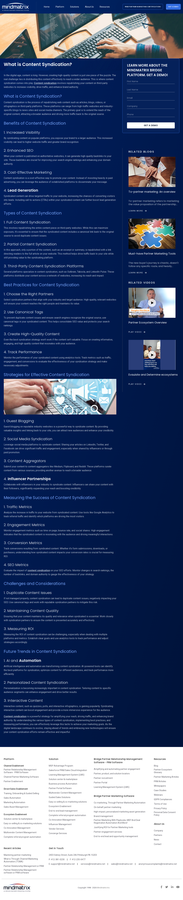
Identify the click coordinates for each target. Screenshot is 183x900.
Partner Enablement (13, 781)
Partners (158, 835)
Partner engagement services (108, 832)
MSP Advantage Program (61, 766)
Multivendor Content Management (20, 832)
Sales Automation (12, 798)
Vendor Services (56, 829)
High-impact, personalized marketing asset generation (119, 811)
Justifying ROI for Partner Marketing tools (113, 827)
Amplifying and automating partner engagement (117, 769)
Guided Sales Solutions (59, 797)
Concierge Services (58, 833)
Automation (30, 660)
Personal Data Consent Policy (165, 813)
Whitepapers (160, 786)
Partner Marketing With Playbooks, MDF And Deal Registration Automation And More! (117, 821)
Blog (156, 766)
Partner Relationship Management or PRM (24, 866)
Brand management (103, 816)
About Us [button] (89, 7)
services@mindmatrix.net (93, 864)
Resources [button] (105, 7)
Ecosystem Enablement (60, 806)
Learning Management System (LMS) (66, 775)
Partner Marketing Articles (166, 777)
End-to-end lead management (63, 811)
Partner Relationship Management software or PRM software (20, 871)
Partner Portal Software (60, 788)
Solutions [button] (74, 7)
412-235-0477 (78, 859)
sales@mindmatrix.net (122, 864)
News (156, 839)
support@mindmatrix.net (63, 864)
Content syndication (45, 83)
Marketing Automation (14, 802)
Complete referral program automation (22, 837)
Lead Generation (23, 190)
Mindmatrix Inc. (103, 887)
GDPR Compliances (163, 799)
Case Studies (160, 790)
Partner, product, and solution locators (112, 773)
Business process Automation (63, 784)
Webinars (158, 795)
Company (158, 830)
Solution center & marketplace (18, 819)
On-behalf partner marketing (107, 807)
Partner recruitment (103, 778)
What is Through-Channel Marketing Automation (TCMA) (21, 860)
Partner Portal (100, 782)
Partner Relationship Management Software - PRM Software (20, 771)
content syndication (39, 570)
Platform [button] (60, 7)
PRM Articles (160, 781)
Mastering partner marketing (17, 855)
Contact (157, 844)
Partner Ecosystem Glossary (163, 771)
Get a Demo (173, 7)
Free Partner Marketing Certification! (143, 7)
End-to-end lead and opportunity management (116, 836)
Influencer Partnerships (29, 478)
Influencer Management (60, 824)
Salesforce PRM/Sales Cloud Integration (68, 770)
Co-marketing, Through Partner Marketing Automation (119, 802)
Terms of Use (160, 804)
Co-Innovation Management (17, 828)
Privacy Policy (160, 808)
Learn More (138, 211)
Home (47, 7)
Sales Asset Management (16, 807)
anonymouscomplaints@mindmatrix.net (158, 864)
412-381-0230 (58, 859)
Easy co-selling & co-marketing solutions (23, 823)
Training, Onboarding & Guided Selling (21, 793)
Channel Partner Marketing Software (21, 777)
